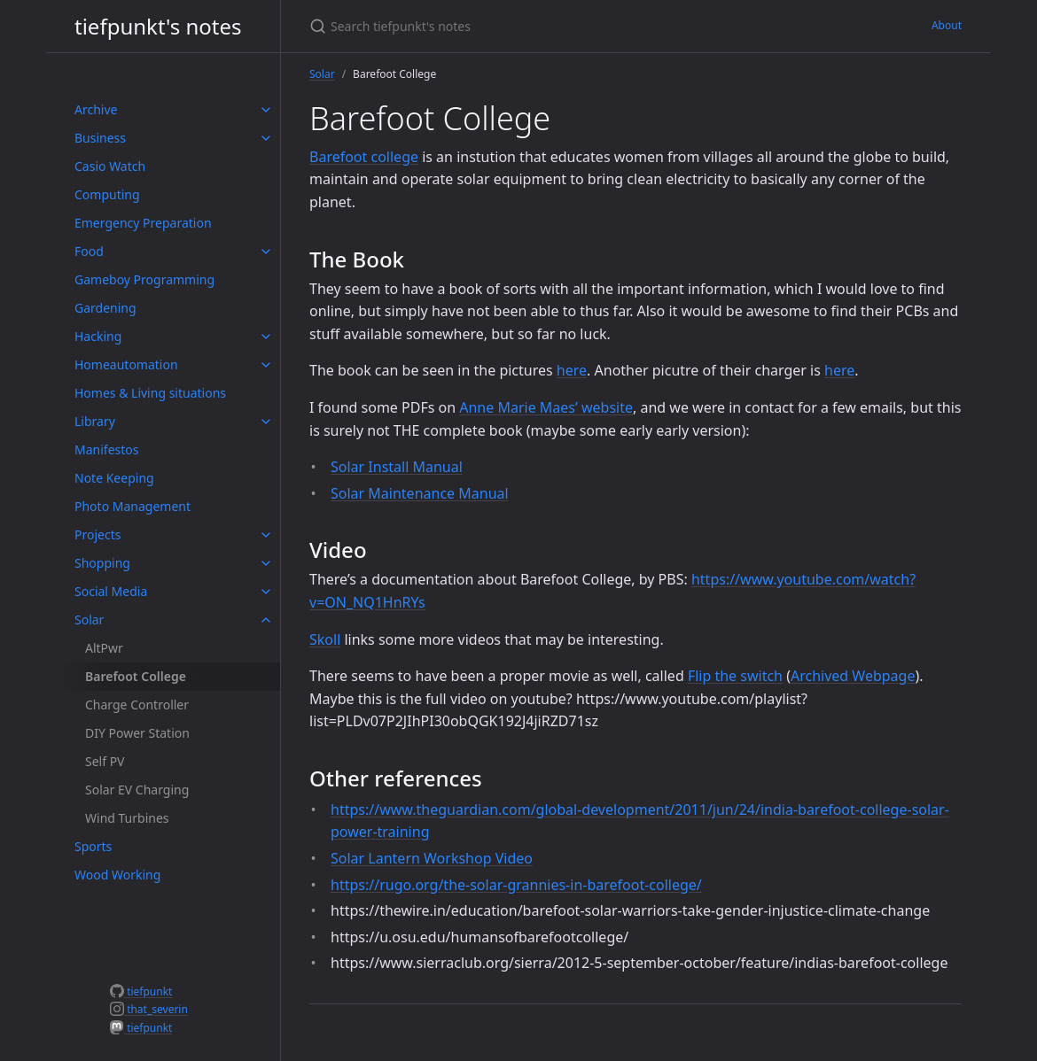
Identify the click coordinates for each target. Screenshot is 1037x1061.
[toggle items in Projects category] (266, 535)
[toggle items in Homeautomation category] (266, 365)
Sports (93, 846)
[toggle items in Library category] (266, 421)
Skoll (324, 639)
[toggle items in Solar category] (266, 620)
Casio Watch (109, 166)
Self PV (105, 761)
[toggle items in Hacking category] (266, 336)
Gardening (105, 307)
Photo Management (132, 506)
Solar (89, 619)
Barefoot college (363, 157)
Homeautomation (126, 364)
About (947, 25)
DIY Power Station (137, 732)
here (572, 370)
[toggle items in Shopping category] (266, 563)
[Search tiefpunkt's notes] (518, 26)
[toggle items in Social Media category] (266, 591)
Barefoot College (135, 676)
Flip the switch (735, 675)
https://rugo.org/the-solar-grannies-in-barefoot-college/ (516, 884)
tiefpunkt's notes (158, 26)
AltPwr (104, 647)
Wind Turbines (127, 817)
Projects (97, 534)
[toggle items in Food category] (266, 251)
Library (94, 421)
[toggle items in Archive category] (266, 110)
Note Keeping (114, 477)
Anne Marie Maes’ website (546, 407)
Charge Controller (137, 704)
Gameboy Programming (144, 279)
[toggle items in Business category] (266, 138)
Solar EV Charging (137, 789)
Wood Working (117, 874)
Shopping (102, 562)
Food (89, 251)
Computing (107, 194)
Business (100, 137)
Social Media (110, 591)
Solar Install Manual (397, 466)
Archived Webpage (853, 675)
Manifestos (106, 449)
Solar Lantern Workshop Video (432, 858)
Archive (95, 109)
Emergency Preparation (143, 222)
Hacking (97, 336)
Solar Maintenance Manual (420, 493)
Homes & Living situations (150, 392)
